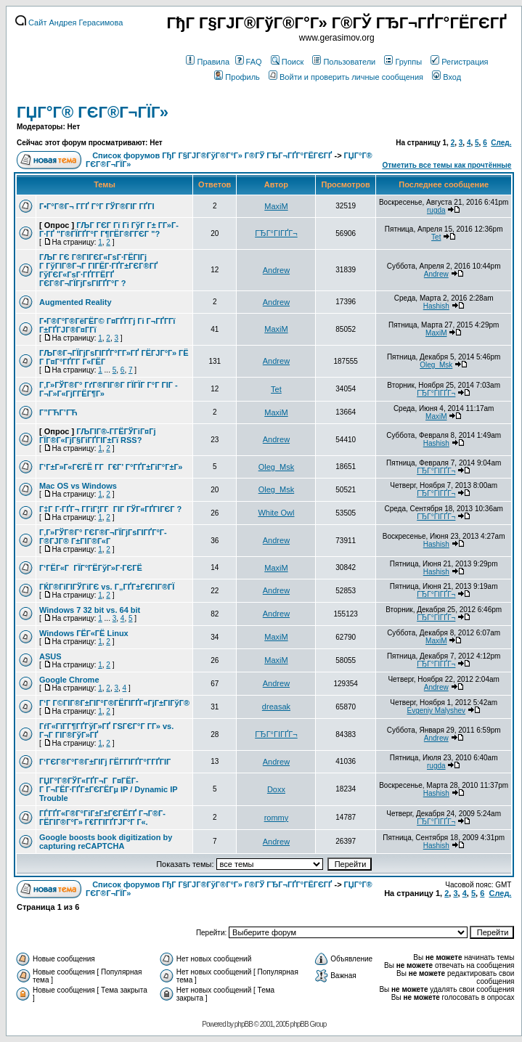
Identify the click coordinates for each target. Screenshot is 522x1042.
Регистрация (459, 61)
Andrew (276, 270)
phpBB (244, 1024)
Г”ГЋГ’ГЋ (58, 412)
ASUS (50, 656)
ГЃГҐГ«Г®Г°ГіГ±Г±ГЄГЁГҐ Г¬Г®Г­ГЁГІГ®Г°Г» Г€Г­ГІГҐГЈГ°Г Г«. (102, 817)
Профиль (237, 77)
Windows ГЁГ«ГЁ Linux (84, 633)
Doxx (276, 789)
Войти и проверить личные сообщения (346, 77)
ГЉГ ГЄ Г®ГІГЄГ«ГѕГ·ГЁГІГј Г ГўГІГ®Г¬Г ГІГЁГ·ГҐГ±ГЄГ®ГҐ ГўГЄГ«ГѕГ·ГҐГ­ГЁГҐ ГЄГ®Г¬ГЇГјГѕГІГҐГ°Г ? (98, 270)
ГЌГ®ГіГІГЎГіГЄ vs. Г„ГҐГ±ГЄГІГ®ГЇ (106, 586)
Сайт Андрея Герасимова (69, 22)
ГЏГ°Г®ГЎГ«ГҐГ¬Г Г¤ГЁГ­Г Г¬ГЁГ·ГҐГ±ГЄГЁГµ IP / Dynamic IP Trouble (108, 789)
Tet (436, 237)
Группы (403, 61)
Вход (446, 77)
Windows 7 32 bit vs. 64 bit (89, 610)
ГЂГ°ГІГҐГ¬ (276, 233)
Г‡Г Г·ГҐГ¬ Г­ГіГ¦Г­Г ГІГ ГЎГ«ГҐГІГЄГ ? (110, 509)
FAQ (248, 61)
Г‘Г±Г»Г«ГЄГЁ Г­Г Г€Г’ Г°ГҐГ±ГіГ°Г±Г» (110, 467)
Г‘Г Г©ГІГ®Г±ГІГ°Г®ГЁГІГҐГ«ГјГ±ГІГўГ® (114, 703)
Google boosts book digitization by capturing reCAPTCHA (105, 841)
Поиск (287, 61)
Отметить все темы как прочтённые (446, 165)
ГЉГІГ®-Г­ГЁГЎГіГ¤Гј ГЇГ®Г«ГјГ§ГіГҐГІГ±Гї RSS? (97, 435)
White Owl (276, 512)
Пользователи (343, 61)
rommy (276, 817)
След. (501, 143)
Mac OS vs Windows (78, 485)
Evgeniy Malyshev (436, 711)
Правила (207, 61)
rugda (436, 210)
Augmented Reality (75, 302)
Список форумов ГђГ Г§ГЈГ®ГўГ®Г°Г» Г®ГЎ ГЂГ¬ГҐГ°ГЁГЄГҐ (212, 155)
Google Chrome (69, 679)
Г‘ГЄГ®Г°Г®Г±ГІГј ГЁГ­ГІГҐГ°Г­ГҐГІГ (106, 761)
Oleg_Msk (436, 365)
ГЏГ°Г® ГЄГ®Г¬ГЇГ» (92, 112)
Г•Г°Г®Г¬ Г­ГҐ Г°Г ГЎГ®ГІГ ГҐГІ (96, 206)
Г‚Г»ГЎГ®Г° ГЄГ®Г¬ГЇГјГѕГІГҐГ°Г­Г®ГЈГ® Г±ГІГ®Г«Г (103, 536)
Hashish (436, 306)
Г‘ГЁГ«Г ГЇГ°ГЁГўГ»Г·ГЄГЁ (90, 567)
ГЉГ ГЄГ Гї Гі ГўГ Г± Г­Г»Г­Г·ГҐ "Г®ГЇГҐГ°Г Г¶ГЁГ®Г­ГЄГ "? (109, 229)
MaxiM (275, 206)
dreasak (276, 706)
